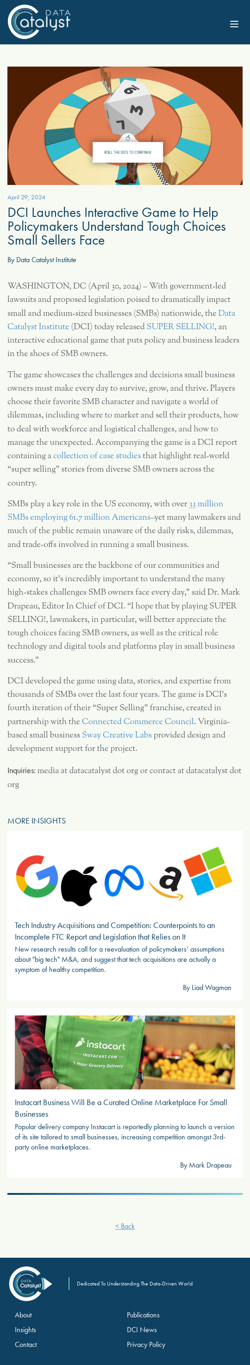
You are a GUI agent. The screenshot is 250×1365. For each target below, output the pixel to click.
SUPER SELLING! (180, 327)
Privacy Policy (146, 1344)
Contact (26, 1344)
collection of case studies (97, 456)
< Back (125, 1226)
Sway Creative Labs (117, 736)
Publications (143, 1315)
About (23, 1315)
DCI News (142, 1329)
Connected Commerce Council (138, 722)
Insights (25, 1329)
